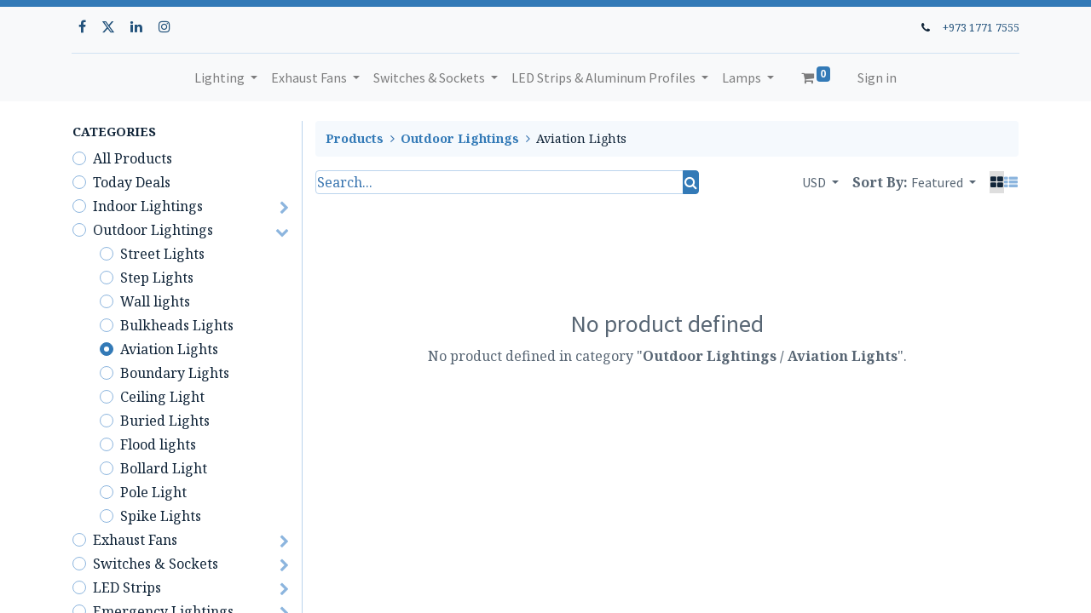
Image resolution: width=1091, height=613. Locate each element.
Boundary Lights (174, 373)
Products (355, 138)
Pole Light (153, 492)
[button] (943, 182)
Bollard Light (163, 468)
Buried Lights (165, 420)
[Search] (691, 182)
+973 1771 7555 (980, 27)
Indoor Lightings (148, 206)
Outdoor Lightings (153, 230)
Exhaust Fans (135, 539)
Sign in (877, 77)
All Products (132, 158)
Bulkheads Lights (177, 325)
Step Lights (156, 277)
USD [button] (815, 182)
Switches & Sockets (155, 563)
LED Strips (127, 587)
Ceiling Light (162, 396)
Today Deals (131, 182)
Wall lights (155, 301)
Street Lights (162, 253)
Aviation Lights (169, 349)
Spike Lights (160, 516)
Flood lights (158, 444)
